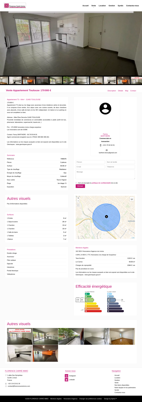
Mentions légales (56, 399)
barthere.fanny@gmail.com (108, 153)
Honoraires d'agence (70, 399)
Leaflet (133, 237)
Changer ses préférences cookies (90, 399)
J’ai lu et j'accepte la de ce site (98, 183)
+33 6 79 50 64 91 (108, 145)
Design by (110, 399)
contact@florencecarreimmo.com (19, 386)
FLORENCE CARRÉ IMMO (16, 371)
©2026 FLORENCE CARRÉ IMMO (36, 399)
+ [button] (78, 198)
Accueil (15, 5)
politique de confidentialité (101, 183)
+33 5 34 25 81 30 (14, 383)
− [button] (78, 201)
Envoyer (80, 186)
